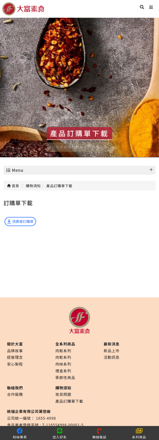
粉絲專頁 (20, 433)
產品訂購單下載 (69, 401)
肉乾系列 (63, 357)
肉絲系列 (63, 364)
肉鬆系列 (63, 350)
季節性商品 (65, 377)
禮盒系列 (63, 370)
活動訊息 (111, 357)
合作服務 (15, 394)
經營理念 (15, 357)
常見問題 (63, 394)
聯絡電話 (99, 433)
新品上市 (111, 350)
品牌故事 (15, 350)
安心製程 (15, 364)
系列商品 (139, 433)
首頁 (13, 185)
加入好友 (60, 433)
